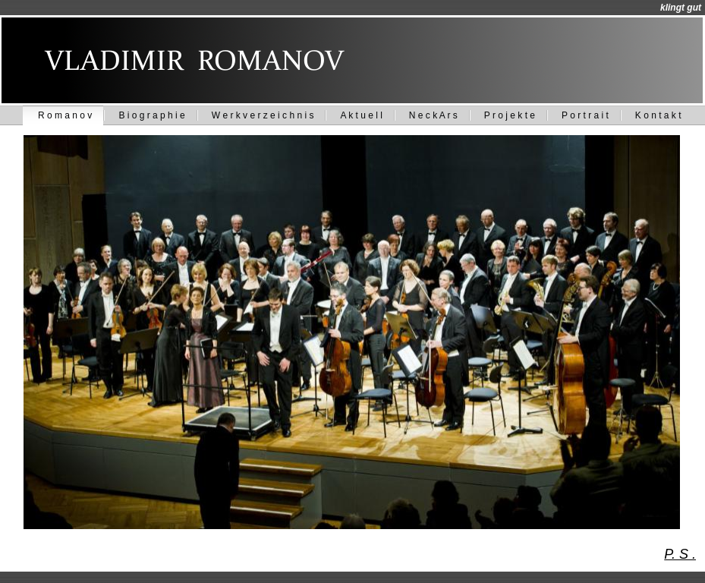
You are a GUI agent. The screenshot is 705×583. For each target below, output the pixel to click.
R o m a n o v (65, 115)
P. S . (680, 554)
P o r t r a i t (585, 115)
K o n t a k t (658, 115)
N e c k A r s (433, 115)
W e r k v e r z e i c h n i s (263, 115)
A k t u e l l (361, 115)
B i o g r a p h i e (151, 115)
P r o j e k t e (509, 115)
